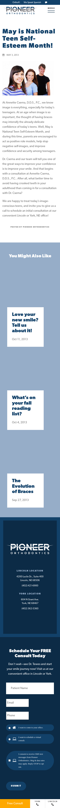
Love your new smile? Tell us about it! (25, 323)
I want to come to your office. (30, 727)
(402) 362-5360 (30, 608)
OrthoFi (16, 2)
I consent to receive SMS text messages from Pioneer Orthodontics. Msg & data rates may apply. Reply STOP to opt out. (31, 760)
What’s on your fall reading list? (24, 406)
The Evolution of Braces (23, 486)
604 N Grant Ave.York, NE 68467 (30, 601)
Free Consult (15, 803)
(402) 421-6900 (30, 586)
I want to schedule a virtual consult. (29, 739)
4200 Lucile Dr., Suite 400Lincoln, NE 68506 (30, 579)
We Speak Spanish (32, 2)
